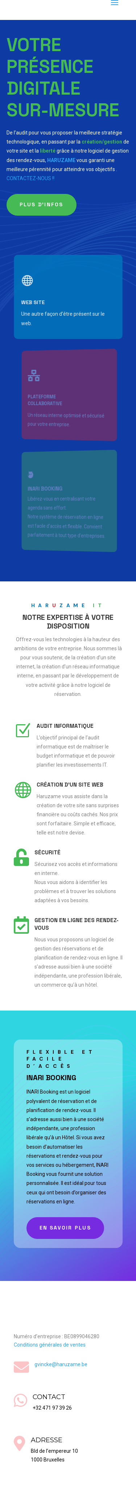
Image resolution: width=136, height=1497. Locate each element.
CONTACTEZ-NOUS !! (30, 178)
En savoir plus (65, 1227)
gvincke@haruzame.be (60, 1364)
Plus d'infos (41, 204)
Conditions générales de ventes (50, 1345)
